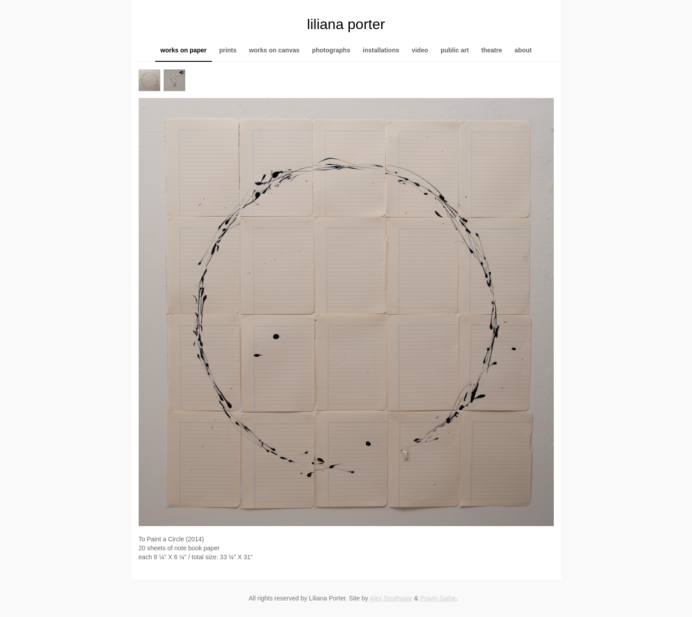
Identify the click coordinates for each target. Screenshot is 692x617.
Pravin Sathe (438, 598)
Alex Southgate (391, 598)
